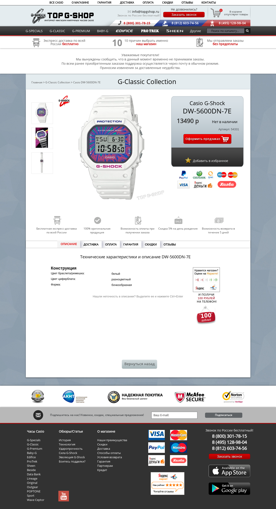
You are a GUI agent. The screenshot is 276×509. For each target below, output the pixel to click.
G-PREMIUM (81, 31)
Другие (195, 31)
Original (32, 483)
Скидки (102, 444)
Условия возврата (109, 457)
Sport (30, 496)
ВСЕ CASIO (56, 2)
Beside (31, 470)
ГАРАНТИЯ (104, 2)
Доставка (103, 449)
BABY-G (102, 31)
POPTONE (33, 491)
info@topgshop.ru (145, 11)
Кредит (102, 470)
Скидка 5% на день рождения (178, 228)
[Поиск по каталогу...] (227, 30)
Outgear (32, 487)
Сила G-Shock (68, 453)
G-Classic (33, 444)
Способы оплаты (109, 453)
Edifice (31, 457)
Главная (36, 82)
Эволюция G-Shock (72, 457)
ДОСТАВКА (127, 2)
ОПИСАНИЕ (69, 244)
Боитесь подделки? (72, 461)
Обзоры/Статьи (71, 431)
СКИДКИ (167, 2)
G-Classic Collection (57, 82)
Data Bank (34, 474)
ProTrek (32, 461)
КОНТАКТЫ (208, 2)
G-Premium (34, 449)
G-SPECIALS (34, 31)
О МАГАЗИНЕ (80, 2)
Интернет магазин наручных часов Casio (62, 16)
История (65, 440)
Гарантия (103, 461)
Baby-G (32, 453)
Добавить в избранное (210, 161)
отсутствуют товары (235, 13)
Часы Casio (35, 431)
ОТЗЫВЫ (187, 2)
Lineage (32, 478)
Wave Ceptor (35, 500)
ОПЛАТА (148, 2)
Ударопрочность (71, 449)
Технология (67, 444)
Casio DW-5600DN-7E (87, 82)
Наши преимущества (112, 440)
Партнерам (105, 466)
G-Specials (33, 440)
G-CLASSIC (57, 31)
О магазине (106, 431)
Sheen (31, 466)
